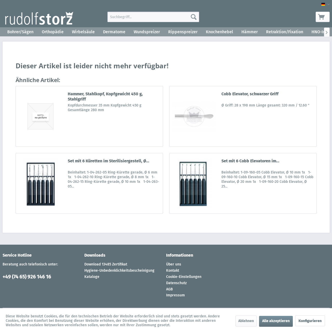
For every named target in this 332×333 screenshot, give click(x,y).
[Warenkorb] (323, 17)
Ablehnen (246, 321)
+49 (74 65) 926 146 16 (27, 277)
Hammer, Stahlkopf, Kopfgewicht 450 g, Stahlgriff (105, 96)
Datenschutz (176, 283)
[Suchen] (193, 17)
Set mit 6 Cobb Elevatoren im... (250, 160)
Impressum (175, 295)
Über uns (173, 264)
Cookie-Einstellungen (183, 277)
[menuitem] (153, 17)
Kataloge (91, 277)
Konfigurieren (310, 321)
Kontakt (172, 270)
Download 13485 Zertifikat (105, 264)
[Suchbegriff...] (153, 17)
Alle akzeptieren (276, 321)
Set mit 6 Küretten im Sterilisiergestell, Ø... (108, 160)
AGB (169, 289)
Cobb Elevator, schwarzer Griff (250, 93)
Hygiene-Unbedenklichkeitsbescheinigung (119, 270)
